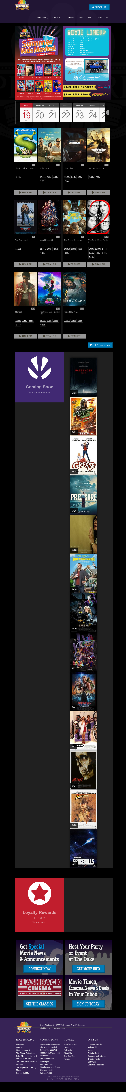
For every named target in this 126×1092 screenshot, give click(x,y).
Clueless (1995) (46, 1080)
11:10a (43, 331)
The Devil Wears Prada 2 (26, 1072)
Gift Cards (92, 1072)
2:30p (73, 331)
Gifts (89, 28)
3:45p (55, 331)
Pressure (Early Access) (50, 1063)
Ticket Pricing (93, 1058)
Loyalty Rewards (95, 1055)
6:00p (104, 263)
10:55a (91, 259)
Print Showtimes (100, 355)
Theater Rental (94, 1069)
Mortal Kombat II (23, 1060)
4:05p (80, 259)
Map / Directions (70, 1055)
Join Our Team (70, 1066)
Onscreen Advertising (97, 1066)
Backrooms (44, 1066)
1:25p (49, 331)
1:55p (49, 259)
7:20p (42, 191)
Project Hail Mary (23, 1083)
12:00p (43, 187)
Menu (81, 28)
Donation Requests (96, 1075)
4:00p (31, 331)
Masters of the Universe (50, 1055)
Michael (19, 1075)
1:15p (24, 331)
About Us (68, 1063)
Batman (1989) (46, 1083)
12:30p (98, 259)
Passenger (44, 1072)
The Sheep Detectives (25, 1063)
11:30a (67, 187)
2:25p (49, 187)
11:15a (43, 259)
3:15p (91, 263)
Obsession (20, 1058)
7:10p (91, 267)
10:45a (67, 259)
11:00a (18, 259)
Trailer (25, 203)
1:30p (73, 259)
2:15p (73, 187)
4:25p (18, 187)
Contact (99, 28)
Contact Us (68, 1058)
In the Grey (20, 1055)
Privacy (67, 1069)
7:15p (42, 263)
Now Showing (42, 28)
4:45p (55, 187)
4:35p (55, 259)
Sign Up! (99, 7)
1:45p (104, 259)
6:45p (18, 335)
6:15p (42, 335)
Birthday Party (94, 1063)
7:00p (98, 187)
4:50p (80, 187)
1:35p (91, 187)
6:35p (67, 263)
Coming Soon (57, 28)
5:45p (80, 331)
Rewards (70, 28)
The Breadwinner (47, 1069)
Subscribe (68, 1060)
